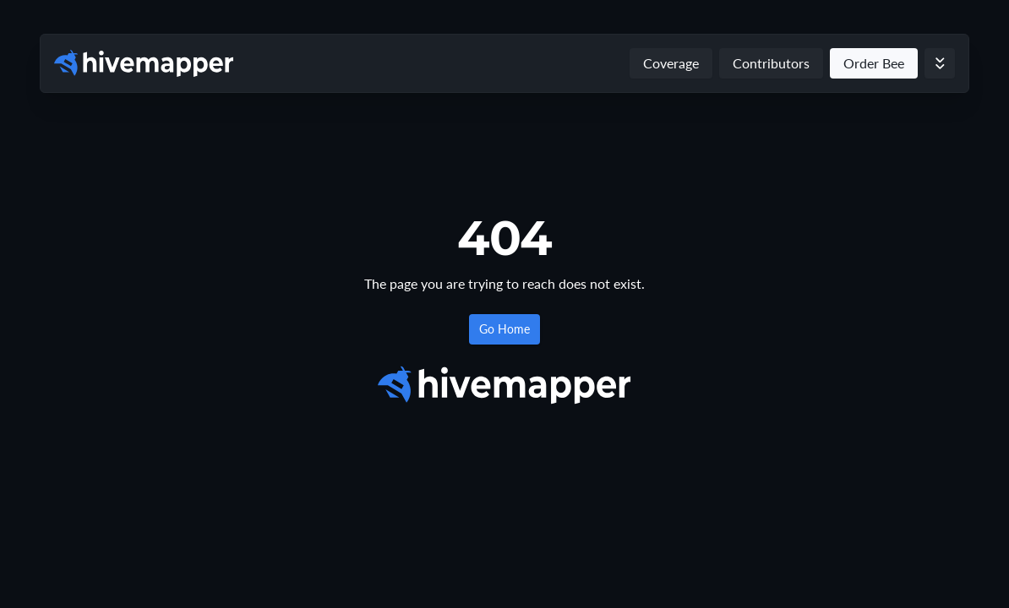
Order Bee (873, 63)
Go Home (504, 329)
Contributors (771, 63)
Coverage (671, 63)
